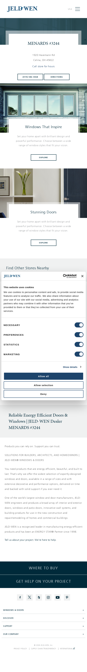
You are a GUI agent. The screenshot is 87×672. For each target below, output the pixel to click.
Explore (43, 157)
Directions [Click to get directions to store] (57, 77)
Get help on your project (43, 581)
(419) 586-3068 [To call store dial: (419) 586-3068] (30, 77)
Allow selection (43, 385)
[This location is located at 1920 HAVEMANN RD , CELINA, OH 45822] (43, 58)
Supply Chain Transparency (43, 649)
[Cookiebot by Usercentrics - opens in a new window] (63, 276)
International (67, 649)
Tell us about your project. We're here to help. (31, 540)
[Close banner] (82, 276)
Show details (70, 367)
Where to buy (43, 568)
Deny (43, 394)
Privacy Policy (20, 649)
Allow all (43, 376)
